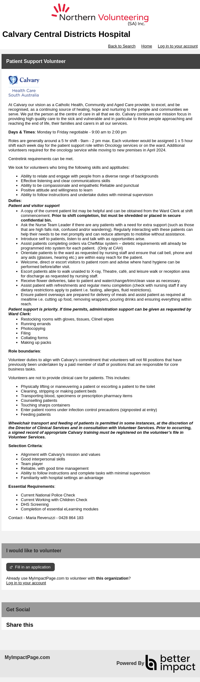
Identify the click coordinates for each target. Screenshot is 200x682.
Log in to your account (178, 46)
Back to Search (121, 46)
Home (146, 46)
